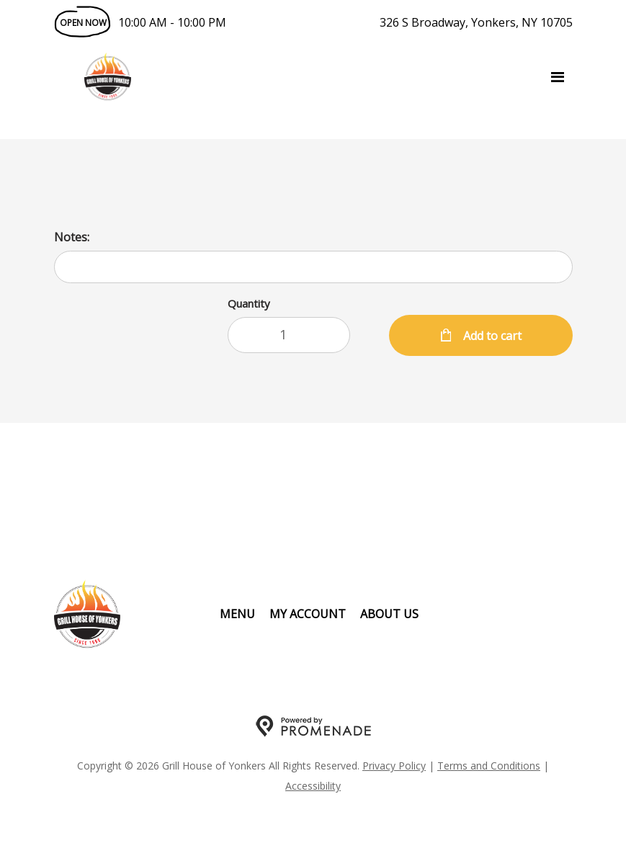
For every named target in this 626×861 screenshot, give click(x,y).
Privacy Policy (394, 765)
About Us (389, 614)
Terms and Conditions (488, 765)
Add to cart (491, 336)
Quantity (249, 303)
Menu (237, 614)
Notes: (71, 237)
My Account (307, 614)
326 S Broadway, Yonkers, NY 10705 (476, 22)
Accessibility (313, 786)
